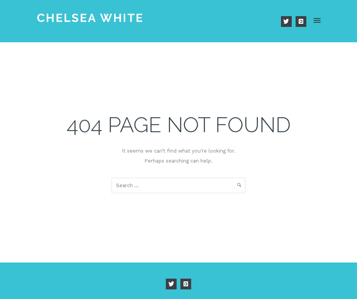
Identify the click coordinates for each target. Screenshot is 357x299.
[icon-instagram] (301, 21)
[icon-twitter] (288, 21)
